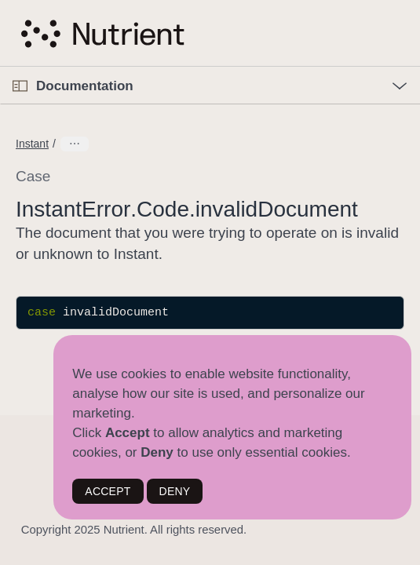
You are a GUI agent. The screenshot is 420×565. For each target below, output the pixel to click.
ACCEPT (107, 491)
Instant (32, 143)
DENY (175, 491)
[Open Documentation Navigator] (20, 86)
